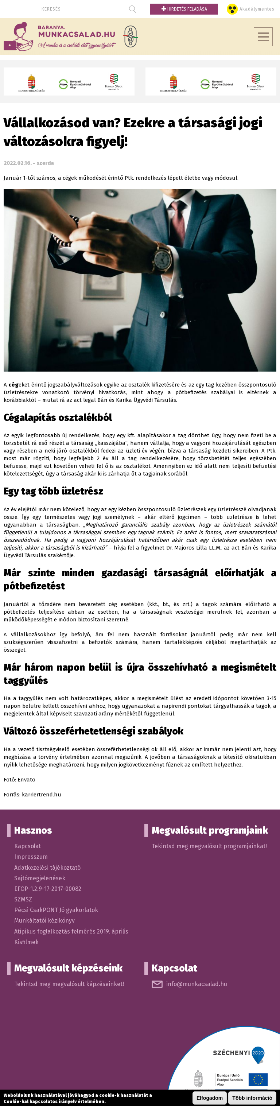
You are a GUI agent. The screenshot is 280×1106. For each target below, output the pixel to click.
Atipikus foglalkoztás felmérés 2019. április (71, 931)
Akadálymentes (257, 9)
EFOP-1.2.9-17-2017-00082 (47, 888)
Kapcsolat (27, 846)
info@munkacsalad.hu (196, 984)
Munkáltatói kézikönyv (44, 920)
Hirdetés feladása (184, 9)
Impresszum (31, 856)
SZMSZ (23, 899)
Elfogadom (210, 1098)
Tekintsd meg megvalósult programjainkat (208, 846)
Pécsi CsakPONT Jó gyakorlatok (56, 910)
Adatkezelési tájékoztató (47, 867)
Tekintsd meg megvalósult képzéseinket (68, 984)
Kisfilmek (26, 942)
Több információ (252, 1098)
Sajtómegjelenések (39, 878)
